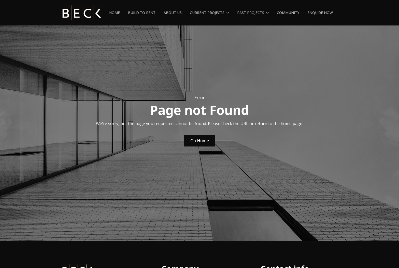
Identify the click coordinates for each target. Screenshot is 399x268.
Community (288, 12)
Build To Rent (141, 12)
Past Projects (250, 12)
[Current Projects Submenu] (228, 13)
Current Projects (207, 12)
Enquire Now (320, 12)
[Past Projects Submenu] (268, 13)
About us (173, 12)
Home (114, 12)
